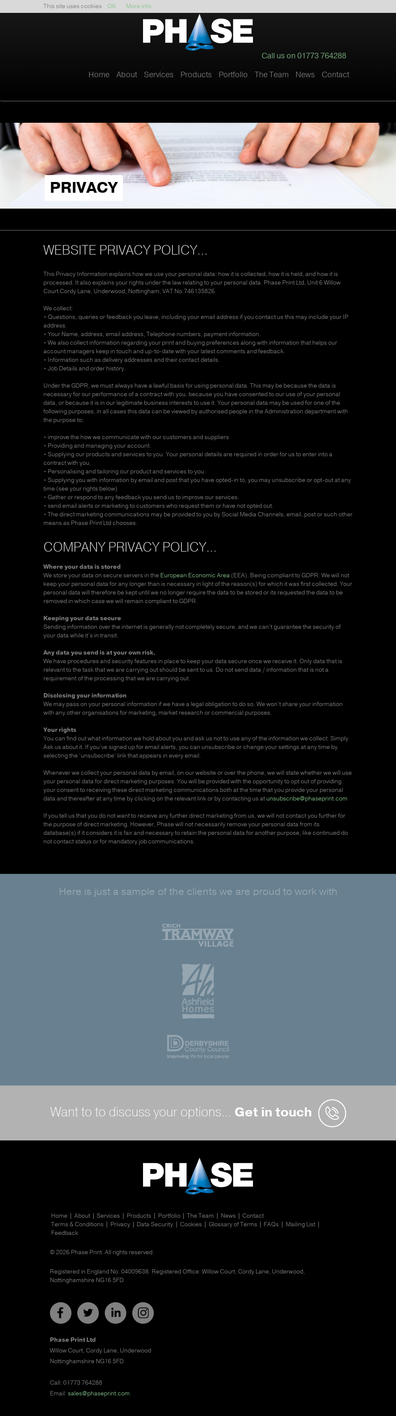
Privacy (120, 1224)
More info (138, 6)
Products (139, 1216)
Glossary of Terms (233, 1224)
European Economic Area (195, 575)
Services (108, 1216)
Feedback (64, 1233)
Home (99, 75)
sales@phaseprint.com (99, 1393)
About (82, 1216)
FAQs (271, 1224)
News (305, 75)
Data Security (155, 1224)
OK (111, 6)
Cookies (191, 1224)
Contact (335, 75)
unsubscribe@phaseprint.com (306, 798)
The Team (272, 75)
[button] (126, 83)
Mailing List (300, 1224)
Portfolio (233, 75)
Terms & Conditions (77, 1224)
